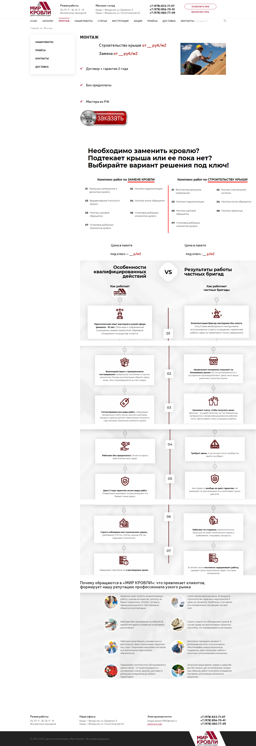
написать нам (154, 723)
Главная (34, 28)
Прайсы (40, 50)
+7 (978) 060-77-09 (162, 12)
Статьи (102, 20)
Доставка (169, 20)
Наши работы (84, 20)
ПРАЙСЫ (152, 20)
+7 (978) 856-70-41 (162, 9)
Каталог (48, 20)
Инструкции (120, 20)
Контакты (187, 20)
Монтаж (64, 20)
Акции (138, 20)
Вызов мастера (200, 11)
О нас (33, 20)
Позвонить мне (200, 6)
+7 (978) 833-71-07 (162, 6)
